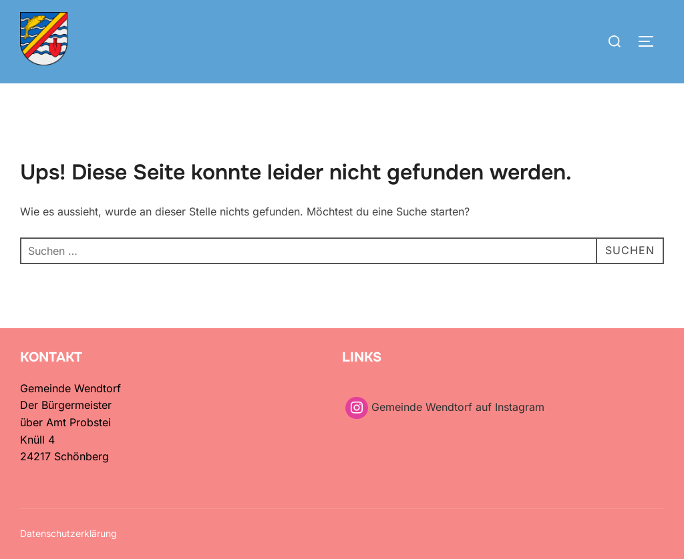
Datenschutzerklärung (68, 533)
